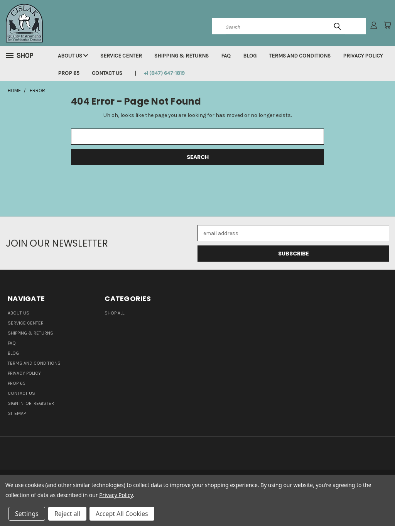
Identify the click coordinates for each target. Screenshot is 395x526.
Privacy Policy (363, 55)
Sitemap (17, 413)
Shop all (114, 313)
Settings (27, 513)
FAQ (226, 55)
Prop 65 (68, 73)
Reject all (67, 513)
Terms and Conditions (300, 55)
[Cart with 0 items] (387, 25)
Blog (250, 55)
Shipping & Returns (181, 55)
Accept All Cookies (122, 513)
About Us (73, 55)
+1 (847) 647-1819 (164, 73)
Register (44, 403)
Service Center (121, 55)
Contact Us (107, 73)
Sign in (16, 403)
